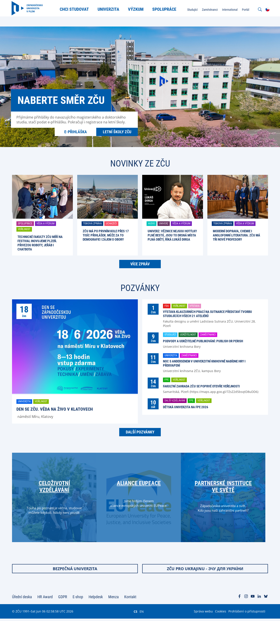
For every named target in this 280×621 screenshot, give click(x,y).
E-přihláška (75, 132)
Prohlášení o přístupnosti (246, 614)
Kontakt (130, 599)
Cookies (220, 614)
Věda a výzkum (45, 223)
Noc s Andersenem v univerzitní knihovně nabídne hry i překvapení (204, 363)
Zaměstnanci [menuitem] (209, 9)
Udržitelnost (188, 334)
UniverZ (163, 223)
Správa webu (203, 614)
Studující (170, 334)
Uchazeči (111, 223)
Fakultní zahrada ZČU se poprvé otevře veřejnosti (201, 386)
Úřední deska (22, 599)
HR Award (45, 599)
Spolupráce (25, 223)
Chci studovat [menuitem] (74, 9)
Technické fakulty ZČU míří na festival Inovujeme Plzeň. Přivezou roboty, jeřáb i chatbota (40, 243)
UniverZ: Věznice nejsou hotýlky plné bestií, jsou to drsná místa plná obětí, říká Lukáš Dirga (172, 235)
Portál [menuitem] (245, 9)
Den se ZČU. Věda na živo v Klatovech (54, 409)
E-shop (78, 599)
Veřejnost (24, 229)
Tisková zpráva (92, 223)
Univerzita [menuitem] (108, 9)
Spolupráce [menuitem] (164, 9)
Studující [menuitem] (192, 9)
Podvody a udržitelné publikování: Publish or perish (203, 341)
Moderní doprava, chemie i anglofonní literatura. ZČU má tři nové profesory (236, 235)
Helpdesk (96, 599)
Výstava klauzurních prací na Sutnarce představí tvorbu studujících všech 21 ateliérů (207, 314)
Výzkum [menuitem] (136, 9)
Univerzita (24, 401)
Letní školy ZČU (117, 132)
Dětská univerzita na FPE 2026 (185, 407)
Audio (151, 223)
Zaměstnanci (208, 334)
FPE (166, 379)
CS (135, 614)
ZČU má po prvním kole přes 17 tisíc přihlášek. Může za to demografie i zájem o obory (106, 235)
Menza (113, 599)
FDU (166, 305)
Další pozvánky (140, 432)
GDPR (62, 599)
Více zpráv (140, 264)
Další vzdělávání (174, 400)
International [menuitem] (229, 9)
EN (142, 614)
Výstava (195, 305)
